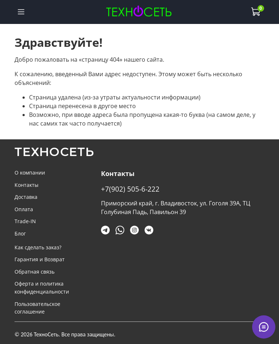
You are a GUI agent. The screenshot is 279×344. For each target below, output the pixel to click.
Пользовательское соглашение (37, 307)
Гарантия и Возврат (40, 259)
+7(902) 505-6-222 (130, 189)
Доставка (26, 196)
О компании (30, 172)
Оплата (24, 209)
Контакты (27, 184)
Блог (20, 233)
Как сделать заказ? (38, 247)
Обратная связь (34, 271)
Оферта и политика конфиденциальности (42, 287)
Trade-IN (25, 221)
